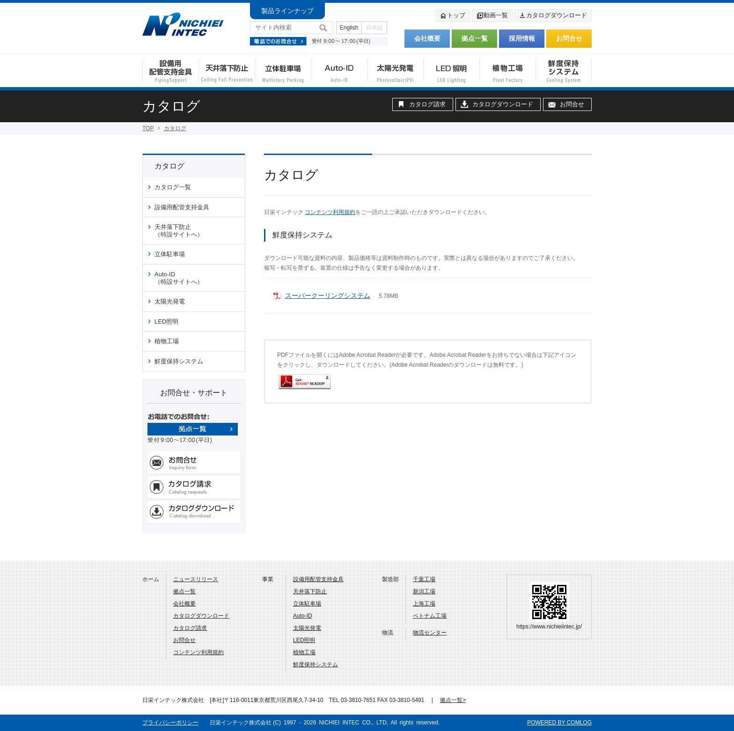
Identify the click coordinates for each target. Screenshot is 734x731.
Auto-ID (302, 616)
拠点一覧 (475, 38)
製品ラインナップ (287, 11)
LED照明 (166, 321)
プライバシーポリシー (170, 722)
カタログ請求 (427, 104)
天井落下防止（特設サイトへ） (178, 230)
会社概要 (427, 38)
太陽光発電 (169, 301)
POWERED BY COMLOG (559, 722)
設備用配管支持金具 (181, 207)
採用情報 (522, 38)
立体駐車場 (169, 254)
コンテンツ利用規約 (330, 212)
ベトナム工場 (430, 616)
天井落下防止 (310, 591)
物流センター (430, 632)
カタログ (175, 128)
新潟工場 (424, 591)
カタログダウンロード (553, 16)
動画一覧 (492, 16)
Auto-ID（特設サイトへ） (178, 278)
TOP (148, 128)
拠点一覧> (453, 700)
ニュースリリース (195, 579)
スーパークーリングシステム (327, 295)
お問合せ (569, 38)
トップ (452, 16)
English (349, 27)
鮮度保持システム (178, 361)
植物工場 (166, 341)
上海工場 (424, 603)
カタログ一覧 (172, 187)
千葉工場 (424, 579)
